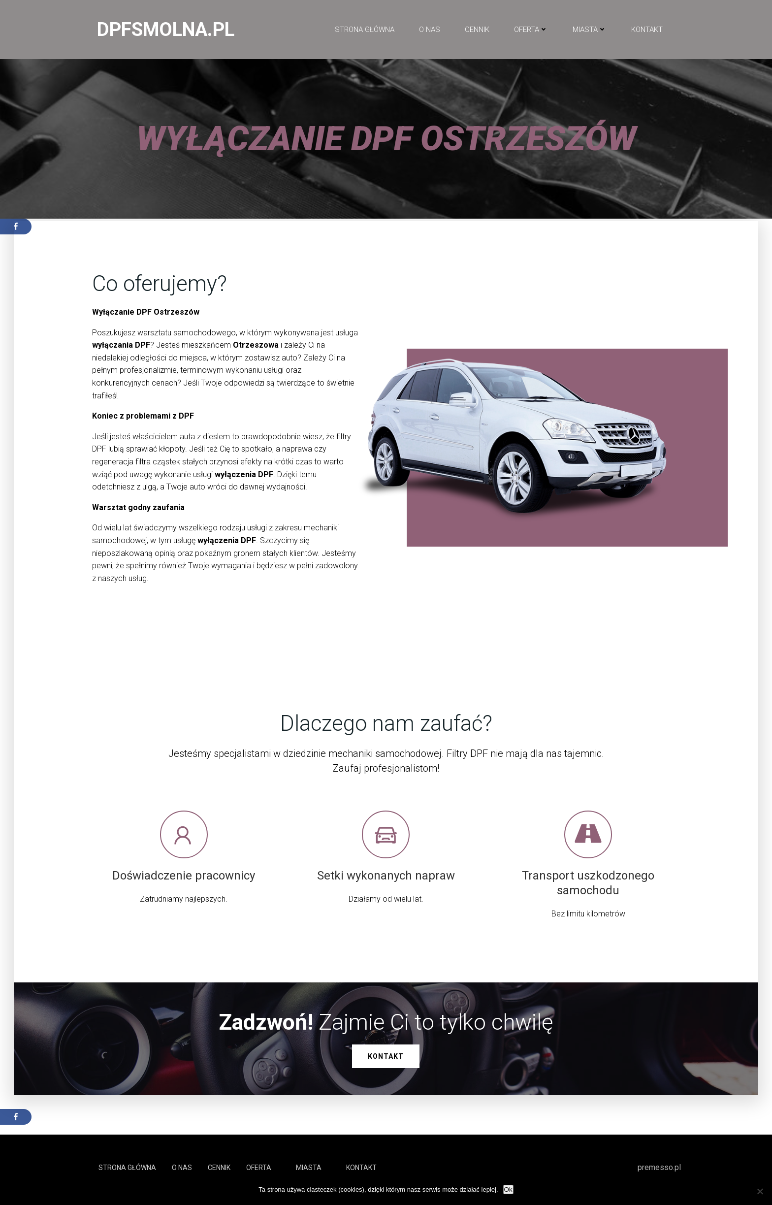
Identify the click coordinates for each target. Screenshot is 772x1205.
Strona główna (364, 30)
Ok (508, 1189)
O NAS (429, 30)
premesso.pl (659, 1171)
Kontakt (646, 30)
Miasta (589, 30)
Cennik (476, 30)
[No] (760, 1191)
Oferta (530, 30)
